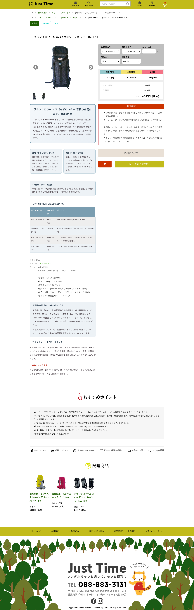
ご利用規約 (74, 531)
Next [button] (91, 67)
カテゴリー (75, 5)
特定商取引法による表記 (124, 531)
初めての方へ (38, 450)
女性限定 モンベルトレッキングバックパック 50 (39, 497)
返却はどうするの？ (83, 450)
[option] (63, 67)
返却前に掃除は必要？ (111, 450)
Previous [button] (35, 67)
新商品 (34, 23)
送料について (131, 153)
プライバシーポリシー (155, 531)
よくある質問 (156, 450)
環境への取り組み (96, 531)
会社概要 (55, 531)
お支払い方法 (135, 450)
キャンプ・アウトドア (61, 13)
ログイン (139, 5)
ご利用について (88, 5)
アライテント (45, 263)
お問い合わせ (35, 531)
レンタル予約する (139, 164)
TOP (31, 13)
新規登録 (152, 5)
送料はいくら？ (59, 450)
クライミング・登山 (69, 17)
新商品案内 (42, 13)
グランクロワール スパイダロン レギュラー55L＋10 (84, 497)
